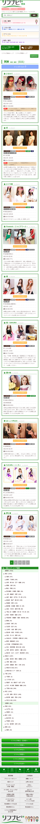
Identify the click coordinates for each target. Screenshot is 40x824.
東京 (6, 573)
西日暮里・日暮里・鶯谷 (13, 591)
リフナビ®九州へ (25, 763)
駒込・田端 (9, 588)
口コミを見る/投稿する (20, 93)
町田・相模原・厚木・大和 (13, 665)
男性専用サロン (10, 807)
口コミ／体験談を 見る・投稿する (27, 47)
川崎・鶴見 (9, 662)
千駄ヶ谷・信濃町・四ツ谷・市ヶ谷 (16, 612)
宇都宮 (8, 721)
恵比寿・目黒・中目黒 (12, 632)
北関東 (7, 703)
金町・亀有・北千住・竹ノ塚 (14, 597)
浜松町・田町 (10, 623)
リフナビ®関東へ (25, 745)
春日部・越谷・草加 (11, 697)
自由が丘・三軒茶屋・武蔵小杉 (15, 638)
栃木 (6, 715)
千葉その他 (9, 688)
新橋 (7, 620)
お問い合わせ (29, 782)
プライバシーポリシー (10, 778)
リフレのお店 (29, 804)
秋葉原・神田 (10, 603)
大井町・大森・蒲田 (11, 629)
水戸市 (8, 709)
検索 (34, 15)
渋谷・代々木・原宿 (11, 635)
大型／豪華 (14, 21)
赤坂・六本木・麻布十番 (13, 609)
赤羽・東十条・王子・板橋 (13, 582)
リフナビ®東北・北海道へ (24, 740)
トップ (4, 770)
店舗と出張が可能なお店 (29, 795)
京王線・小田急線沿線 (12, 644)
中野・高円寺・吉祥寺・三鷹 (14, 650)
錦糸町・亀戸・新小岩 (12, 600)
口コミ (20, 770)
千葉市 (8, 676)
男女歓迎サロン (29, 807)
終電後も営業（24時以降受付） (10, 795)
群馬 (6, 727)
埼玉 (6, 691)
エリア (12, 770)
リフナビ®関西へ (25, 754)
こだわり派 (13, 28)
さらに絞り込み (20, 67)
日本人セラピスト (29, 785)
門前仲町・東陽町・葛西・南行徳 (15, 617)
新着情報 (36, 770)
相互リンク (10, 782)
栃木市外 (8, 718)
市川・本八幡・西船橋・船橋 (14, 685)
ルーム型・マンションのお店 (29, 800)
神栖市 (8, 712)
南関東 (7, 571)
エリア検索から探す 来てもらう (8, 47)
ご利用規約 (29, 775)
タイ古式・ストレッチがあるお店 (10, 790)
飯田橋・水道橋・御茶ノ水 (13, 606)
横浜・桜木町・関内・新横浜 (14, 659)
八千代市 (8, 679)
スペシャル (15, 34)
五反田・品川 (10, 626)
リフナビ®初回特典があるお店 (10, 811)
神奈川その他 (10, 668)
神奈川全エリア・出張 (12, 670)
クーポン (28, 770)
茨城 (6, 706)
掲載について (29, 778)
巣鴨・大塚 (9, 585)
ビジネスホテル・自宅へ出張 (10, 800)
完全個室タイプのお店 (10, 804)
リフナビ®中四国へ (25, 759)
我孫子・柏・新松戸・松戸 (13, 682)
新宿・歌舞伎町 (10, 641)
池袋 (7, 576)
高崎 (7, 730)
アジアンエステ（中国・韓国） (10, 785)
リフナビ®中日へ (25, 750)
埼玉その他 (9, 700)
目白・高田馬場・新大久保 (13, 647)
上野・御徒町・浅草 (11, 594)
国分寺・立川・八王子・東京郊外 (15, 653)
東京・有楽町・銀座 (11, 615)
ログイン (34, 56)
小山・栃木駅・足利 (11, 724)
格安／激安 (13, 41)
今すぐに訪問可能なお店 (29, 790)
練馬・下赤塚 (10, 579)
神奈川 (7, 656)
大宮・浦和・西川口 (11, 694)
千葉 (6, 673)
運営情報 (10, 775)
